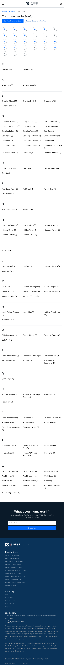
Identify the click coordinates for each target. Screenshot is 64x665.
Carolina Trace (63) (30, 131)
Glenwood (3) (28, 209)
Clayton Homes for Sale (13, 564)
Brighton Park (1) (29, 101)
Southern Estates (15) (52, 418)
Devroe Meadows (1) (52, 168)
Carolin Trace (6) (29, 126)
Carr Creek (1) (49, 131)
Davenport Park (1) (9, 168)
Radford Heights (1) (9, 395)
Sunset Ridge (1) (50, 422)
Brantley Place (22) (9, 101)
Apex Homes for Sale (12, 555)
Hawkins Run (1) (29, 225)
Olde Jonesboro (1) (9, 335)
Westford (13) (7, 481)
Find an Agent (10, 601)
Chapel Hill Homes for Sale (14, 561)
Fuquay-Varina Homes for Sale (15, 570)
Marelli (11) (6, 287)
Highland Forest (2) (52, 230)
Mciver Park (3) (8, 291)
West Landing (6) (51, 471)
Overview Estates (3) (52, 335)
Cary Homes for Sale (12, 558)
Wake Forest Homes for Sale (14, 582)
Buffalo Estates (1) (9, 106)
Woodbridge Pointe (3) (11, 493)
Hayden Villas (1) (50, 225)
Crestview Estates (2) (52, 153)
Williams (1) (48, 481)
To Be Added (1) (8, 453)
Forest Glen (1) (50, 189)
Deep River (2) (28, 168)
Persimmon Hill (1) (51, 356)
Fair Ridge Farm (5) (10, 189)
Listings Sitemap (11, 663)
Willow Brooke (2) (8, 485)
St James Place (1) (9, 422)
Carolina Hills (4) (51, 126)
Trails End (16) (49, 453)
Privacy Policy (23, 663)
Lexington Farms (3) (52, 266)
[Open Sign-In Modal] (61, 4)
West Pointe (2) (8, 476)
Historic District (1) (9, 235)
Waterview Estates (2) (10, 471)
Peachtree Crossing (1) (32, 356)
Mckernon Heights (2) (31, 291)
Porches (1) (27, 360)
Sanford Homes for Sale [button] (12, 21)
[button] (3, 4)
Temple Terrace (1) (9, 446)
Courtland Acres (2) (10, 153)
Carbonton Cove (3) (52, 122)
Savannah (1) (28, 418)
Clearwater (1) (49, 141)
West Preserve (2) (30, 476)
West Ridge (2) (50, 476)
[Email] (32, 523)
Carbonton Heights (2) (11, 126)
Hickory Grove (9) (9, 230)
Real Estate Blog (11, 604)
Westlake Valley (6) (30, 481)
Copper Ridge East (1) (31, 145)
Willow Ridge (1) (29, 485)
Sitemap (12, 12)
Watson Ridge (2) (30, 471)
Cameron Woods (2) (10, 122)
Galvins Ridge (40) (9, 209)
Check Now (32, 528)
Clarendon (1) (7, 141)
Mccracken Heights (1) (32, 287)
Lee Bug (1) (27, 266)
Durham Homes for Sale (13, 567)
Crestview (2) (28, 153)
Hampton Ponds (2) (10, 225)
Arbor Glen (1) (7, 85)
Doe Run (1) (6, 173)
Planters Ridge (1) (9, 360)
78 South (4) (28, 70)
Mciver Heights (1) (51, 287)
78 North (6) (7, 70)
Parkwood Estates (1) (10, 356)
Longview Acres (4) (9, 271)
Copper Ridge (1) (8, 145)
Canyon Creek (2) (30, 122)
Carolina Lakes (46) (10, 131)
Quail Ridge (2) (8, 379)
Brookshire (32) (50, 101)
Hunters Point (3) (30, 235)
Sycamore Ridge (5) (31, 427)
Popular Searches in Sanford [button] (36, 21)
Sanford (21, 12)
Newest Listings (10, 585)
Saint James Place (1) (10, 418)
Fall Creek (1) (28, 189)
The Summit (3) (50, 446)
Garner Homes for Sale (13, 573)
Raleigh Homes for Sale (13, 579)
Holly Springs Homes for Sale (15, 576)
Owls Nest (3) (7, 340)
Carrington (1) (7, 136)
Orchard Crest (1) (30, 335)
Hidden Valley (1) (29, 230)
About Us (8, 595)
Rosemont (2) (7, 402)
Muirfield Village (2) (31, 296)
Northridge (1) (28, 312)
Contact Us (9, 598)
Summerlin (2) (28, 422)
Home (4, 12)
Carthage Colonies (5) (32, 136)
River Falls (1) (49, 395)
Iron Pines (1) (7, 250)
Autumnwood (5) (29, 85)
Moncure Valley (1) (9, 296)
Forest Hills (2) (7, 194)
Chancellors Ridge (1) (52, 136)
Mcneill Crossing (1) (52, 291)
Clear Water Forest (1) (31, 141)
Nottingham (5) (8, 319)
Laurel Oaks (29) (8, 266)
